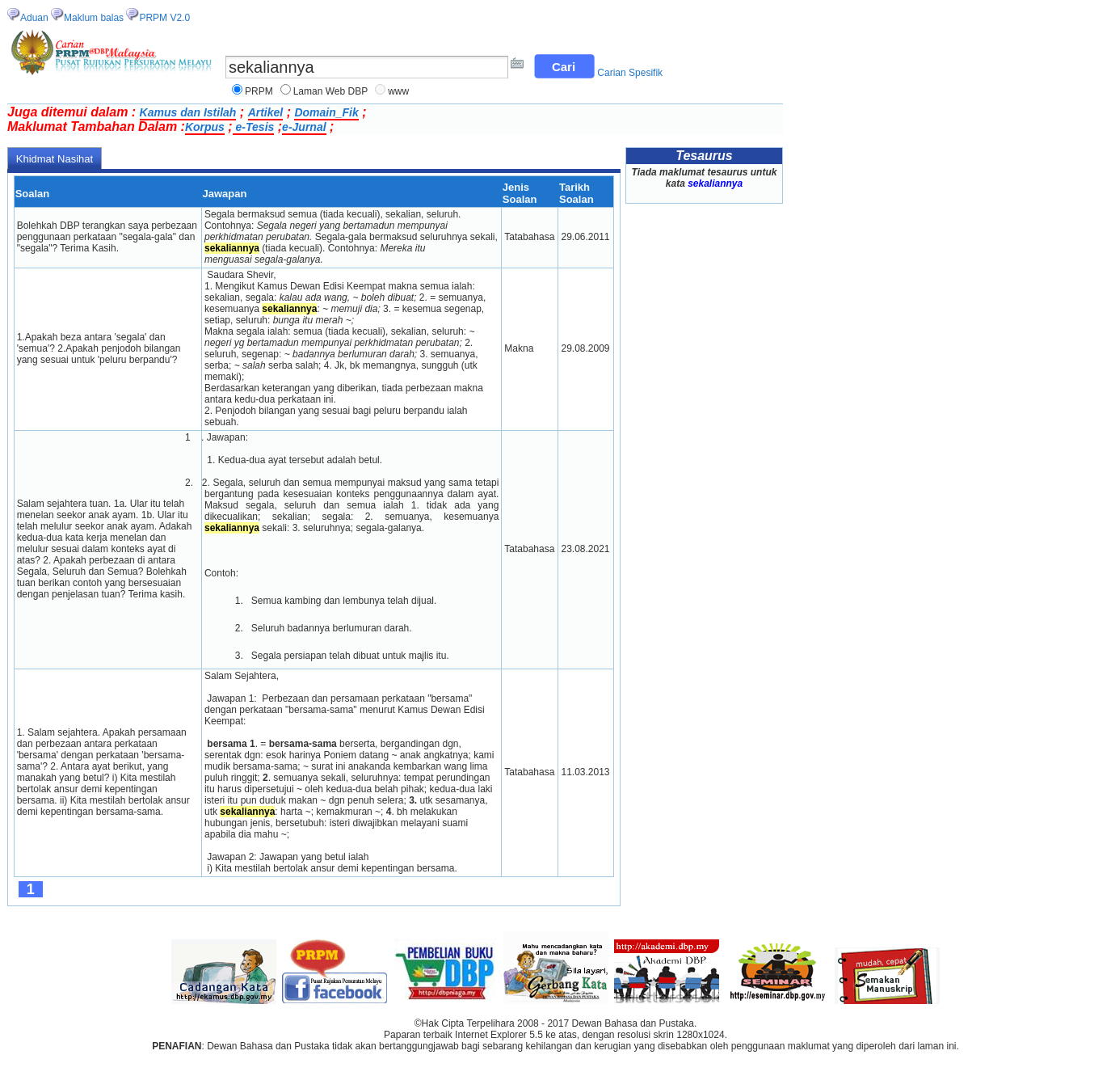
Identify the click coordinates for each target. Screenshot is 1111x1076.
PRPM (259, 91)
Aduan (34, 17)
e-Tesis (254, 126)
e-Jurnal (304, 126)
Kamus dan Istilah (188, 112)
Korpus (205, 126)
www (398, 91)
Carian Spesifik (630, 72)
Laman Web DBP (330, 91)
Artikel (266, 112)
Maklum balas (94, 17)
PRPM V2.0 (164, 17)
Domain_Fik (326, 112)
